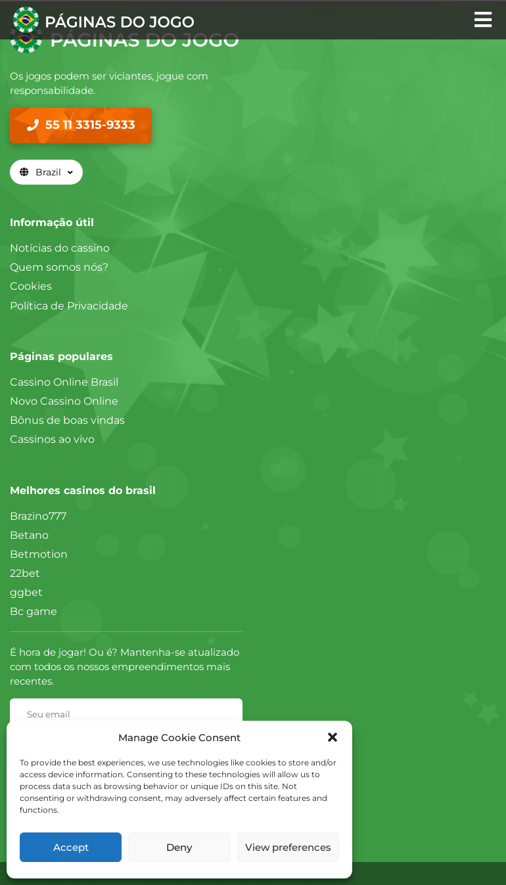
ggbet (26, 592)
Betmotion (39, 554)
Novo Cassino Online (64, 401)
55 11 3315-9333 (90, 125)
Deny (179, 847)
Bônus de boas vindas (67, 420)
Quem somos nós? (59, 267)
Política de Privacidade (69, 306)
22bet (25, 573)
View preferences (288, 847)
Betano (29, 535)
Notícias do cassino (60, 248)
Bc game (33, 611)
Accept (71, 847)
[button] (332, 737)
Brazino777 (38, 516)
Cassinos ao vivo (52, 439)
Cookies (31, 286)
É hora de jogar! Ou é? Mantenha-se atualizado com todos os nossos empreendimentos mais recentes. (124, 666)
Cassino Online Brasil (64, 382)
